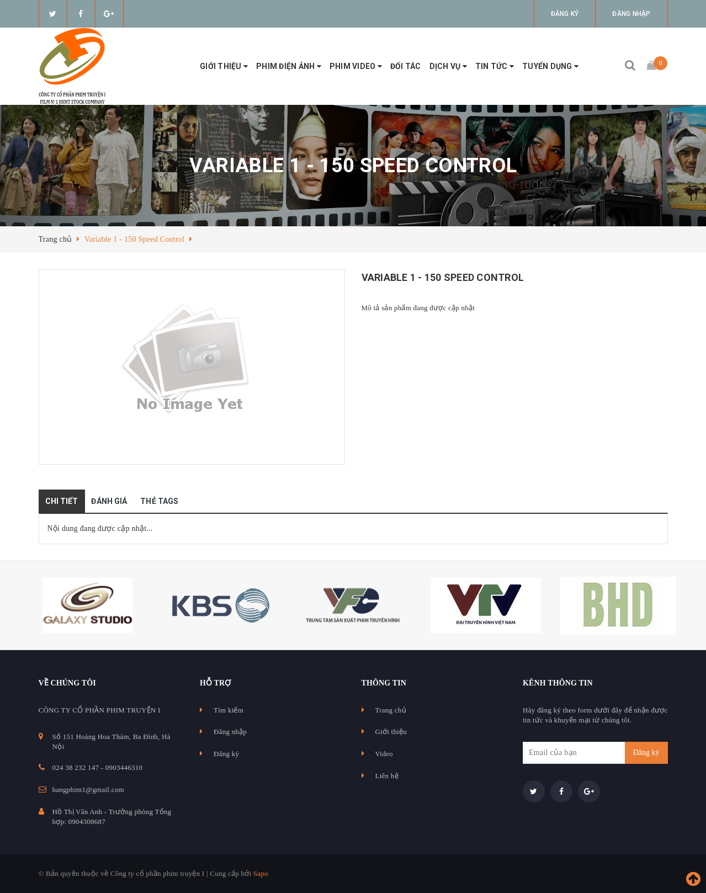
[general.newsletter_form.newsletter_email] (595, 753)
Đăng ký (565, 14)
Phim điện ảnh (288, 66)
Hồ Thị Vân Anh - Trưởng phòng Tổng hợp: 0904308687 (112, 816)
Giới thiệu (224, 66)
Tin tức (494, 66)
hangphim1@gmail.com (88, 789)
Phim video (356, 66)
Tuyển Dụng (550, 66)
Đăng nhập (631, 14)
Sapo (260, 873)
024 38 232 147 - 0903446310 (97, 767)
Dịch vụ (448, 66)
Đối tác (405, 66)
